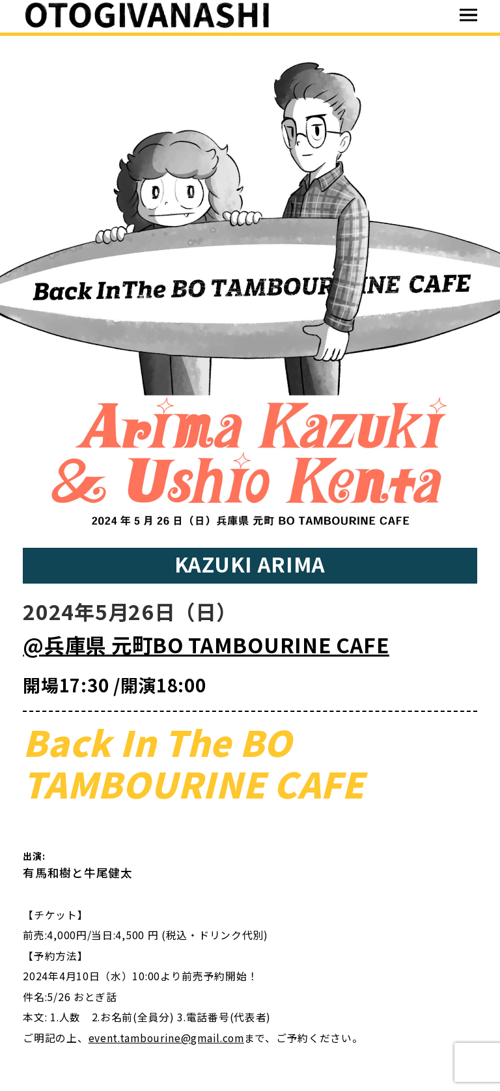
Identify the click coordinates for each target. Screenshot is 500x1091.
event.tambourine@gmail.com (166, 1037)
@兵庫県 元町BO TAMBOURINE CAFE (206, 644)
